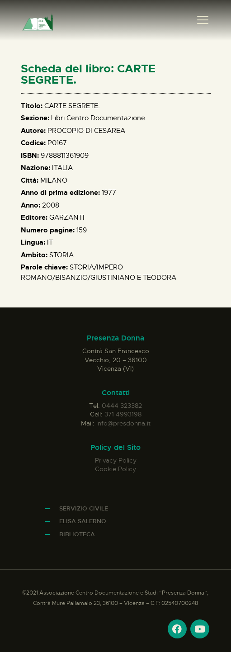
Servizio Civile (83, 508)
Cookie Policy (115, 469)
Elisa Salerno (82, 521)
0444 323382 (122, 406)
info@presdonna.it (123, 423)
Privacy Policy (116, 460)
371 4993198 (122, 414)
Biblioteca (77, 534)
